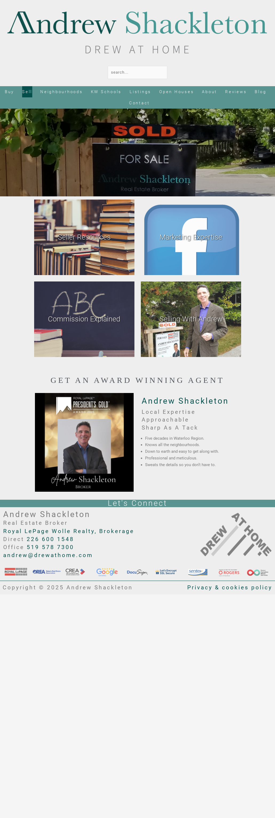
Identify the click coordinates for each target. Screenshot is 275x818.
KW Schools (106, 91)
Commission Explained (84, 319)
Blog (260, 91)
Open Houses (176, 91)
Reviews (236, 91)
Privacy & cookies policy (229, 587)
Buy (9, 91)
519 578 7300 (50, 547)
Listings (140, 91)
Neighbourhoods (61, 91)
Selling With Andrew (191, 319)
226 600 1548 (50, 539)
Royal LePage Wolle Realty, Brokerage (68, 531)
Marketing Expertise (191, 237)
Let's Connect (137, 503)
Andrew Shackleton (185, 401)
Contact (139, 103)
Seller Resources (84, 237)
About (209, 91)
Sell (27, 91)
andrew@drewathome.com (48, 555)
